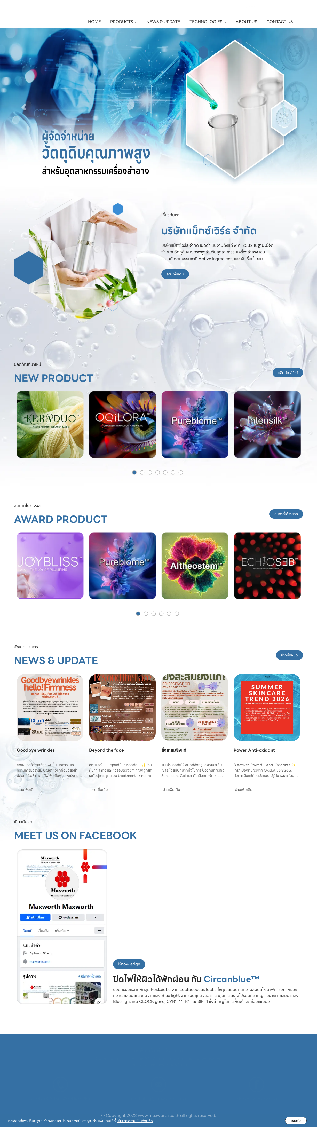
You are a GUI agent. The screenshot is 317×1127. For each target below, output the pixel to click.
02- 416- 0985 (76, 1098)
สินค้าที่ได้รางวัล (286, 514)
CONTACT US (279, 22)
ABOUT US (246, 22)
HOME (94, 22)
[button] (23, 107)
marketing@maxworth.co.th (158, 1098)
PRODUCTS (123, 22)
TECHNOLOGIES (207, 22)
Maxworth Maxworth (256, 1098)
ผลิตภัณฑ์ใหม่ (288, 373)
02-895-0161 (43, 1098)
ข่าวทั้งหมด (289, 655)
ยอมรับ (296, 1120)
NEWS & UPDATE (163, 22)
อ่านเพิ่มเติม (175, 274)
